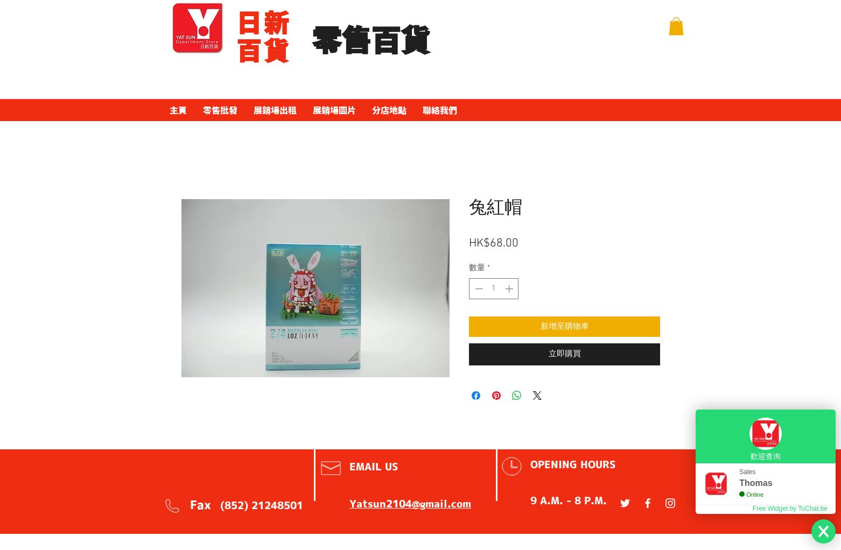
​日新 (263, 23)
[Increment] (510, 289)
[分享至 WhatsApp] (516, 395)
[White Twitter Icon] (625, 503)
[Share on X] (537, 395)
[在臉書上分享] (475, 395)
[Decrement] (478, 289)
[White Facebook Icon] (647, 503)
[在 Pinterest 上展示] (496, 395)
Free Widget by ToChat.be (790, 508)
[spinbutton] (494, 289)
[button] (676, 26)
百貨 (263, 51)
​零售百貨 (371, 41)
